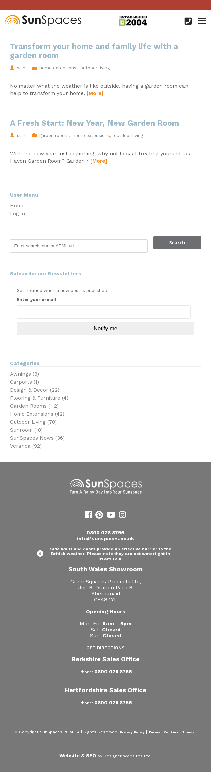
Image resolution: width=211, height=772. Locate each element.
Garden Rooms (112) (34, 406)
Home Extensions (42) (37, 414)
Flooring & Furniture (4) (39, 398)
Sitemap (189, 732)
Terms (154, 732)
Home (17, 206)
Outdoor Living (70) (33, 422)
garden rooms (54, 135)
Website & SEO (77, 756)
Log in (17, 214)
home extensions (57, 67)
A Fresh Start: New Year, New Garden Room (94, 123)
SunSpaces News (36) (37, 438)
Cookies (171, 732)
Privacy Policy (132, 732)
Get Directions (105, 647)
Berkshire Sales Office (106, 659)
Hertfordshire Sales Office (105, 690)
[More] (95, 93)
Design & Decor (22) (34, 390)
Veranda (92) (26, 446)
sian (21, 67)
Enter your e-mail (36, 299)
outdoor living (95, 67)
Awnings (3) (24, 374)
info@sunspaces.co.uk (105, 539)
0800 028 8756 (105, 533)
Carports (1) (24, 382)
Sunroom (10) (26, 430)
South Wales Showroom (106, 569)
